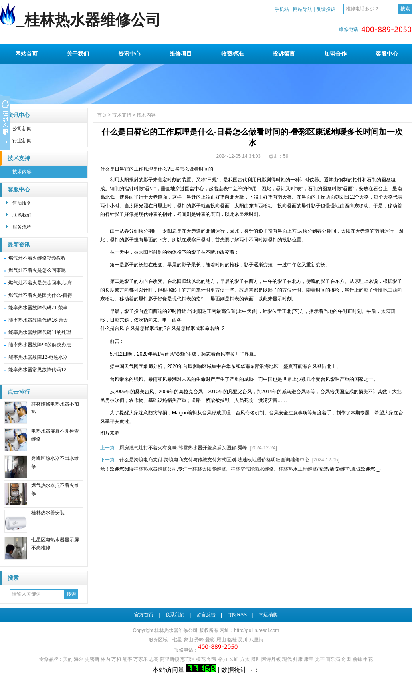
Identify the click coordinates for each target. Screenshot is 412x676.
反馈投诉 (325, 9)
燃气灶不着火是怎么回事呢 (37, 270)
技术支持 (19, 158)
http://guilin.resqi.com (256, 630)
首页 (102, 115)
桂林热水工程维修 (298, 469)
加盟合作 (335, 53)
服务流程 (22, 227)
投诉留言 (284, 53)
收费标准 (232, 53)
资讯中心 (129, 53)
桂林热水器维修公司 (155, 469)
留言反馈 (206, 615)
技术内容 (22, 172)
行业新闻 (22, 140)
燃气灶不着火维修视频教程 (37, 258)
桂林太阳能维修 (209, 469)
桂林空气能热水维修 (252, 469)
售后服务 (22, 203)
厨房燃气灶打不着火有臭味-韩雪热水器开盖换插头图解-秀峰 (183, 448)
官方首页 (143, 615)
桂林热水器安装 (48, 512)
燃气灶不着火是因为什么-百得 (40, 295)
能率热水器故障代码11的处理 (39, 332)
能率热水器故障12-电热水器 (38, 357)
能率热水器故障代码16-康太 (38, 320)
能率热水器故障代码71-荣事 (38, 307)
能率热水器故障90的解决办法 (39, 345)
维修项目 (181, 53)
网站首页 (26, 53)
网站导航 (302, 9)
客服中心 (387, 53)
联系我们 (22, 215)
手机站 (282, 9)
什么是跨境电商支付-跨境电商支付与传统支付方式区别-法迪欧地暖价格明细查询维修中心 (214, 460)
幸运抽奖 (268, 615)
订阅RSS (237, 615)
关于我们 (78, 53)
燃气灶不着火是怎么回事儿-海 (40, 283)
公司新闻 (22, 128)
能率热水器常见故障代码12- (38, 369)
